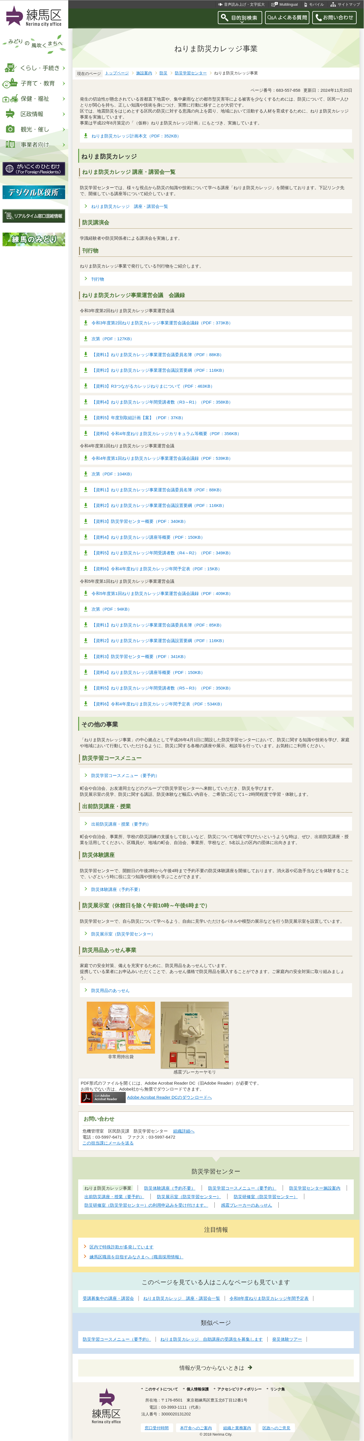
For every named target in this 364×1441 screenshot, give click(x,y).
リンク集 (277, 1389)
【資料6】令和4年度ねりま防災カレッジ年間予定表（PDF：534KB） (158, 703)
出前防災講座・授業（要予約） (121, 824)
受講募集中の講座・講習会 (108, 1298)
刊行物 (97, 279)
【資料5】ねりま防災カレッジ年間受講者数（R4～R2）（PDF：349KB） (162, 552)
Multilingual (289, 4)
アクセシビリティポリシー (239, 1389)
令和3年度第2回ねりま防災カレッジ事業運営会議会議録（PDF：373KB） (162, 322)
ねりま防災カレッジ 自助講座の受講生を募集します (211, 1339)
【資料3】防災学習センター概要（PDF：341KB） (140, 656)
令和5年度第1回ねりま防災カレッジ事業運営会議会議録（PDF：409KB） (162, 593)
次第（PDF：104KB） (113, 473)
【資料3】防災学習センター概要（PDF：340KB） (140, 521)
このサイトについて (161, 1389)
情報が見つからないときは (211, 1368)
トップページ (117, 73)
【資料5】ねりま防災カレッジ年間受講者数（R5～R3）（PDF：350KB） (162, 688)
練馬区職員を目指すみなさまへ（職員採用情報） (136, 1256)
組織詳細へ (184, 1131)
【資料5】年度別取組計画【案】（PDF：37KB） (138, 417)
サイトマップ (349, 4)
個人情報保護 (198, 1389)
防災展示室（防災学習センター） (123, 934)
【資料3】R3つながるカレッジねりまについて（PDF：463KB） (153, 386)
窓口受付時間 (157, 1428)
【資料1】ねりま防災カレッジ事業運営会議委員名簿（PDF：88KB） (158, 354)
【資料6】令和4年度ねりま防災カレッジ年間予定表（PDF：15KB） (157, 568)
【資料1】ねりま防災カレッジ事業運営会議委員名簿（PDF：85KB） (158, 625)
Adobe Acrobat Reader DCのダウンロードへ (146, 1097)
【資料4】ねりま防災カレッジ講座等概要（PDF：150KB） (148, 537)
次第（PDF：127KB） (113, 338)
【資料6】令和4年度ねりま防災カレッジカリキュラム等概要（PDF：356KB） (166, 433)
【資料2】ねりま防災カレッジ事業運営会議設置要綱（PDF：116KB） (159, 370)
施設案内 (144, 73)
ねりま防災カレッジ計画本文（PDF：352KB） (136, 135)
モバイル (316, 4)
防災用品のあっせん (110, 990)
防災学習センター (191, 73)
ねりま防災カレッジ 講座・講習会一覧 (129, 206)
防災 (163, 73)
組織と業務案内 (237, 1428)
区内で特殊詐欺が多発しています (122, 1246)
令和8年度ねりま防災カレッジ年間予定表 (269, 1298)
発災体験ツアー (287, 1339)
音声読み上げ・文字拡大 (244, 4)
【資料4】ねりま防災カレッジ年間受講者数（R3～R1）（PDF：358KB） (162, 402)
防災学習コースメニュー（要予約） (125, 775)
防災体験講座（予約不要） (116, 889)
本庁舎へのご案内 (196, 1428)
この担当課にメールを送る (108, 1143)
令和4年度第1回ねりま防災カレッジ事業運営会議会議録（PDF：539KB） (162, 458)
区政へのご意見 (276, 1428)
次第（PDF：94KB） (112, 609)
